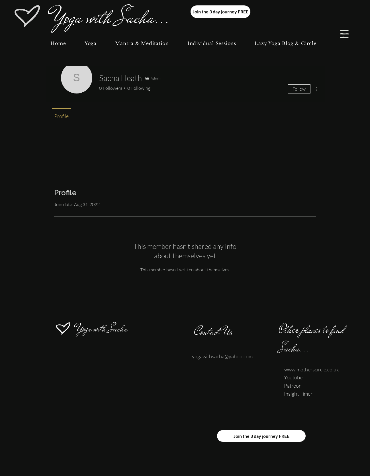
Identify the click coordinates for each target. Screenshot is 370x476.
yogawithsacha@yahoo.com (222, 356)
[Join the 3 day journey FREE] (220, 11)
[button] (344, 34)
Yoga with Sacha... (111, 17)
